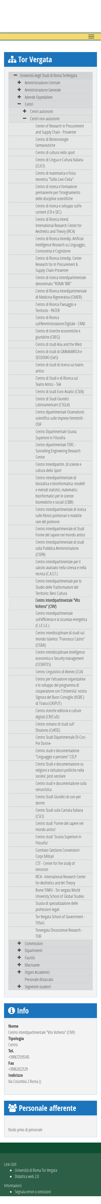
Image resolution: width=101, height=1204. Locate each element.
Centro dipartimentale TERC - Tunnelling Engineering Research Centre (58, 451)
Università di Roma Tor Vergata (36, 1170)
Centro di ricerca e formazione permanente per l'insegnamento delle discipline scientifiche (58, 193)
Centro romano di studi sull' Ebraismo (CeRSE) (55, 727)
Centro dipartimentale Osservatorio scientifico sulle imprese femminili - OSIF (60, 418)
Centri (29, 104)
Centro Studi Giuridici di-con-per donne (58, 800)
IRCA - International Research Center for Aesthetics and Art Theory (61, 879)
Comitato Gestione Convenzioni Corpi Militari (57, 853)
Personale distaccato (39, 979)
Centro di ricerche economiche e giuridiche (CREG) (58, 334)
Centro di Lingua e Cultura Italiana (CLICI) (59, 163)
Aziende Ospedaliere (39, 97)
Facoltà (30, 957)
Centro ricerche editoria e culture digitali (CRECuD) (58, 713)
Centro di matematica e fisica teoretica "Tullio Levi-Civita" (56, 176)
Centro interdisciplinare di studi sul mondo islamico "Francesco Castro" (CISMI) (60, 639)
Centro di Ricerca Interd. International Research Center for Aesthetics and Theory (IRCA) (59, 225)
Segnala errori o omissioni (33, 1191)
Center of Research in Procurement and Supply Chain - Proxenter (60, 129)
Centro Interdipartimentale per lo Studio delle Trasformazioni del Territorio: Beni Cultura (59, 587)
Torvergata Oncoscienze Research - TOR (59, 933)
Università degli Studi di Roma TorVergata (48, 75)
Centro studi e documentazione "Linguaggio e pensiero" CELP (57, 753)
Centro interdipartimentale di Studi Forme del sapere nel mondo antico (60, 531)
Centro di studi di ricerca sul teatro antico (59, 368)
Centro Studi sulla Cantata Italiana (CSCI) (59, 813)
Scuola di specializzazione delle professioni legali (57, 906)
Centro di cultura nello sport (55, 152)
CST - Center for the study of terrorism (55, 866)
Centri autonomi (41, 111)
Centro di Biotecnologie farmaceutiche (52, 142)
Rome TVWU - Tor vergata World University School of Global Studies (60, 893)
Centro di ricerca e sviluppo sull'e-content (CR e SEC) (59, 209)
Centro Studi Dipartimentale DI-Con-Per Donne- (61, 740)
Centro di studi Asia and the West (59, 344)
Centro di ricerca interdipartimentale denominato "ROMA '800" (61, 280)
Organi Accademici (37, 972)
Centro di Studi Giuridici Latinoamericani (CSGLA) (53, 402)
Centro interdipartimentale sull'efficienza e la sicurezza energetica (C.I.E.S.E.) (61, 619)
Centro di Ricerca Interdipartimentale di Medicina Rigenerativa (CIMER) (61, 294)
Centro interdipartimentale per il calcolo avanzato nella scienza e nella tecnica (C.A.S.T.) (61, 568)
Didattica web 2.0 (27, 1176)
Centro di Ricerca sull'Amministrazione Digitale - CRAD (60, 320)
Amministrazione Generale (43, 90)
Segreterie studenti (38, 986)
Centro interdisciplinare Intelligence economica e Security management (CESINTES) (60, 658)
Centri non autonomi (45, 118)
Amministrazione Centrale (42, 82)
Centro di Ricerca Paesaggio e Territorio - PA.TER (56, 307)
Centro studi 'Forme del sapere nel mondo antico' (59, 826)
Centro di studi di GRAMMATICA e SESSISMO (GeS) (59, 354)
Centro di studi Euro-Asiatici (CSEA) (60, 391)
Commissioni (34, 943)
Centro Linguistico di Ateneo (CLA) (59, 671)
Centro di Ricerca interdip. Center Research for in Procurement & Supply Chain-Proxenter (59, 264)
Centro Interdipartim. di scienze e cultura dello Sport (58, 467)
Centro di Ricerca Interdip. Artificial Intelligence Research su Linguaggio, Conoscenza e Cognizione (61, 245)
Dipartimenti (33, 950)
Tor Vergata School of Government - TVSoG (60, 919)
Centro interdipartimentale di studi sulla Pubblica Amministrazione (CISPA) (60, 548)
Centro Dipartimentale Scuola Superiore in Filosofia (56, 434)
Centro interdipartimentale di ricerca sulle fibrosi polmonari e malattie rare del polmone (61, 515)
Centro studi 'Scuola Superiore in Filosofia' (58, 840)
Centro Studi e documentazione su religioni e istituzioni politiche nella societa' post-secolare (60, 770)
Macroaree (32, 965)
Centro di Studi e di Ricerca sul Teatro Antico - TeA (57, 381)
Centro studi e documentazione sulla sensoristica (61, 786)
